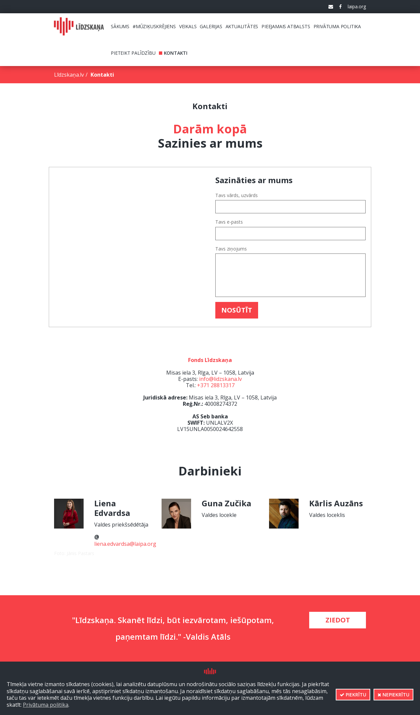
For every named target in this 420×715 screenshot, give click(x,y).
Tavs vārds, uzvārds (236, 195)
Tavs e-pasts (229, 222)
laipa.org (357, 6)
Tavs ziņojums (231, 249)
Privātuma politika (45, 704)
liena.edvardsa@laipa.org (125, 543)
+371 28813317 (216, 385)
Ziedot (337, 619)
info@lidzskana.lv (220, 379)
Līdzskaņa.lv (69, 74)
